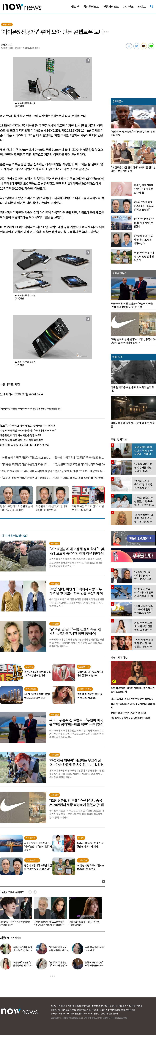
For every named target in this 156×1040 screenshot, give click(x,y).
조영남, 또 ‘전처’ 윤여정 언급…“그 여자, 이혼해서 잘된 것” (22, 950)
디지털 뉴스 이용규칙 (125, 1005)
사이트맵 (139, 1005)
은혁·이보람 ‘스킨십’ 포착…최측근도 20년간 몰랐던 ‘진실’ (94, 965)
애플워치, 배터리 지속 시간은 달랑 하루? (20, 435)
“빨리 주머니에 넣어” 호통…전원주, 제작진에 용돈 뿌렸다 (58, 950)
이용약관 (71, 1005)
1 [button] (50, 976)
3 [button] (54, 976)
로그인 (53, 1005)
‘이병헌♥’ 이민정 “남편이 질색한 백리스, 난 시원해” (23, 965)
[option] (50, 912)
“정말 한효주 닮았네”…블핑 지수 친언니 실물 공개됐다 (84, 923)
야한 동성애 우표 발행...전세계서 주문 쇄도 (21, 440)
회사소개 (62, 1005)
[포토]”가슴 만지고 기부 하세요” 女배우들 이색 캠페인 (27, 425)
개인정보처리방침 (83, 1005)
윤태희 (4, 44)
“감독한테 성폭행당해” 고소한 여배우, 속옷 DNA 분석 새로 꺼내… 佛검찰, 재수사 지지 (49, 924)
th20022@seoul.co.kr (28, 394)
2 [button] (52, 976)
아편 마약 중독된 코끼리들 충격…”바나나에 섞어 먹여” (28, 430)
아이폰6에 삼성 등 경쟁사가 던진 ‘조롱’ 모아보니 (24, 445)
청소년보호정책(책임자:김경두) (103, 1005)
